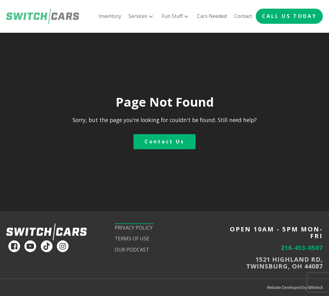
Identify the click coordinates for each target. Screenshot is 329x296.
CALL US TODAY (289, 16)
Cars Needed (212, 16)
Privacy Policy (134, 227)
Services (141, 16)
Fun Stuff (176, 16)
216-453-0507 (302, 247)
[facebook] (14, 246)
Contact (243, 16)
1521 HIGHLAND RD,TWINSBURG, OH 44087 (284, 263)
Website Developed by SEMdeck (295, 287)
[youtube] (30, 246)
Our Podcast (132, 249)
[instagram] (63, 246)
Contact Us (164, 141)
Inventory (110, 16)
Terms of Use (132, 238)
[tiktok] (47, 246)
